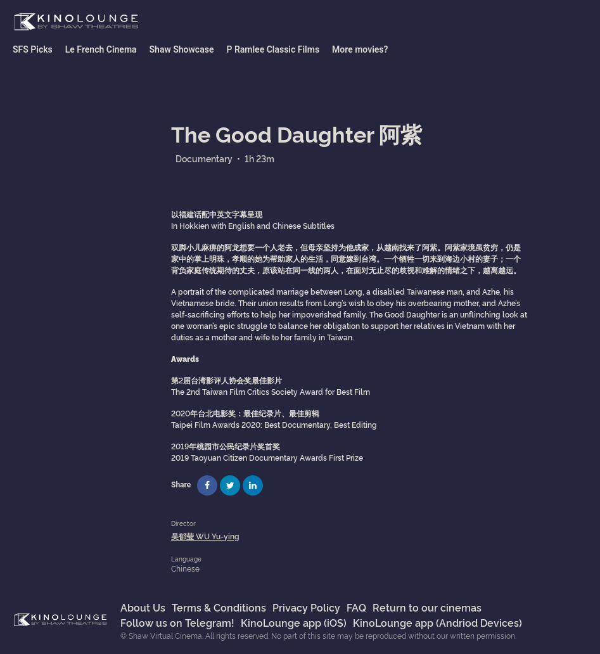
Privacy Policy (306, 607)
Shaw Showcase (182, 49)
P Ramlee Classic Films (272, 49)
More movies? (360, 49)
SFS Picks (33, 49)
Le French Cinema (101, 49)
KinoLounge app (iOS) (294, 622)
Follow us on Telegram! (177, 622)
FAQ (356, 607)
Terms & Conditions (219, 607)
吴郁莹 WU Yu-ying (205, 535)
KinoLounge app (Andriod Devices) (437, 622)
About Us (142, 607)
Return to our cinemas (427, 607)
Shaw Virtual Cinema (76, 22)
